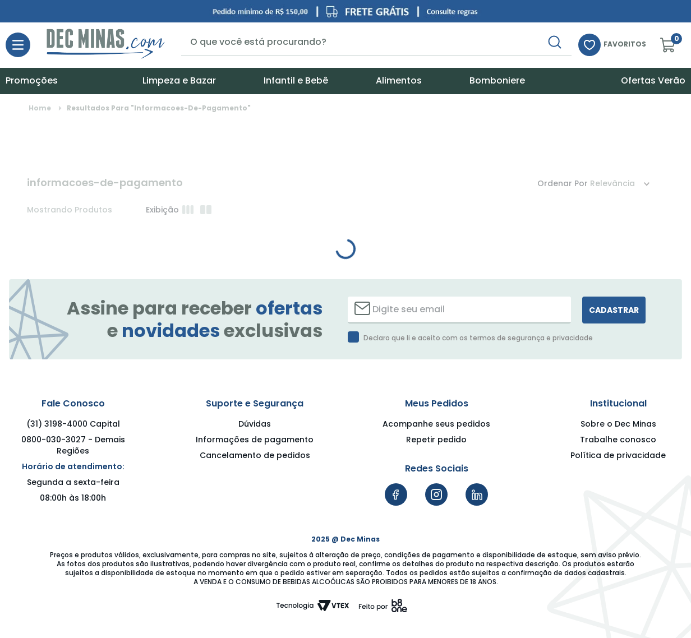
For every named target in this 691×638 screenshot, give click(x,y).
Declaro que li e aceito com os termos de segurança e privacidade (478, 338)
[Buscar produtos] (555, 42)
